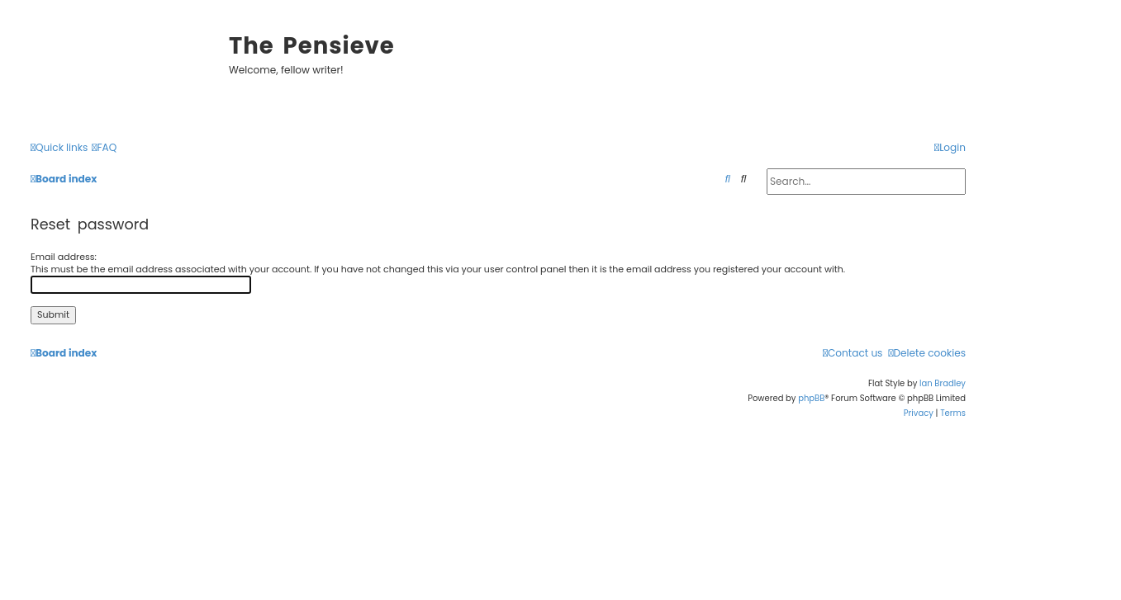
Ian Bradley (942, 383)
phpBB (811, 398)
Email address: (64, 256)
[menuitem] (104, 148)
